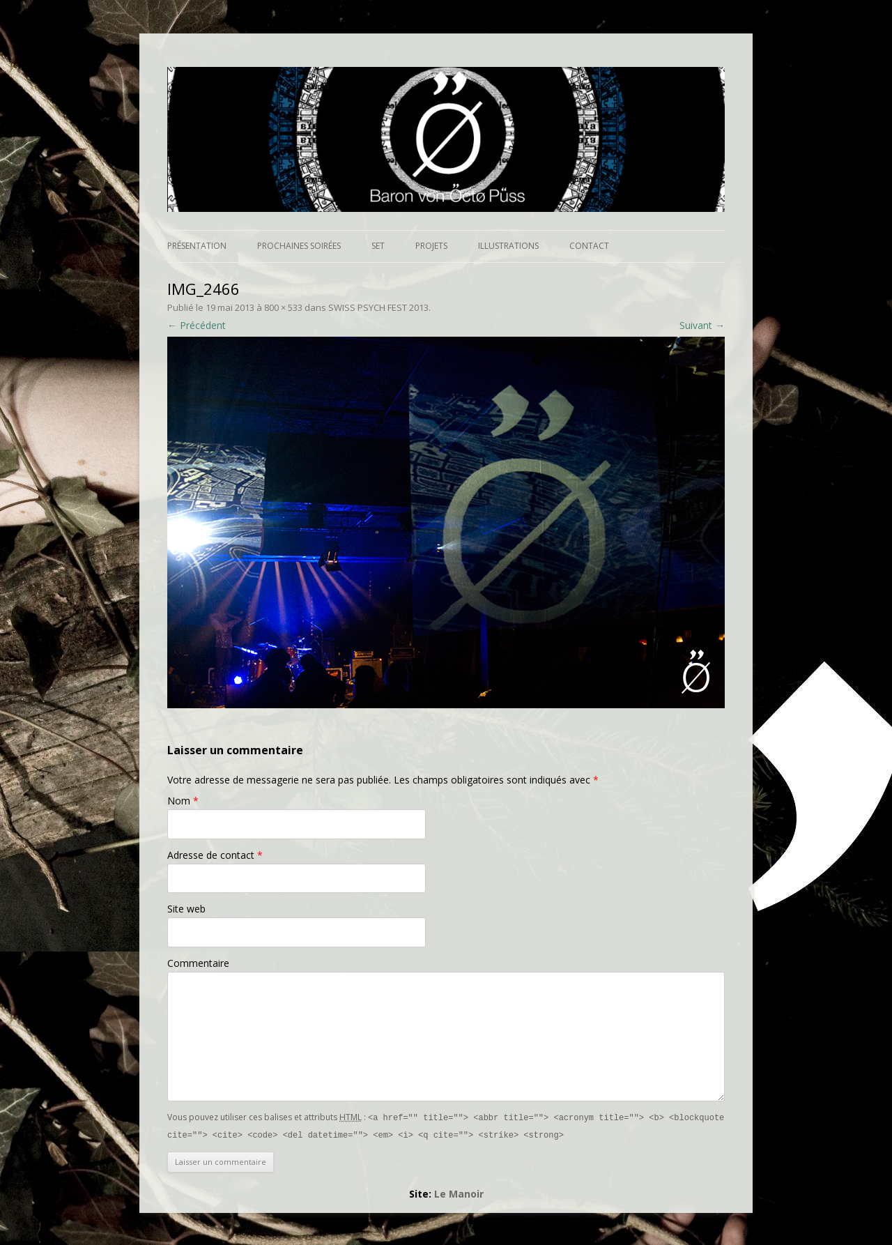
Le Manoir (459, 1192)
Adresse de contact (215, 855)
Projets (431, 246)
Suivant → (702, 325)
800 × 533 (283, 307)
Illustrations (508, 246)
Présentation (196, 246)
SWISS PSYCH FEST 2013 (378, 307)
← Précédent (196, 325)
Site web (186, 908)
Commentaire (198, 963)
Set (378, 246)
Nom (183, 800)
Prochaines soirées (299, 246)
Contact (589, 246)
